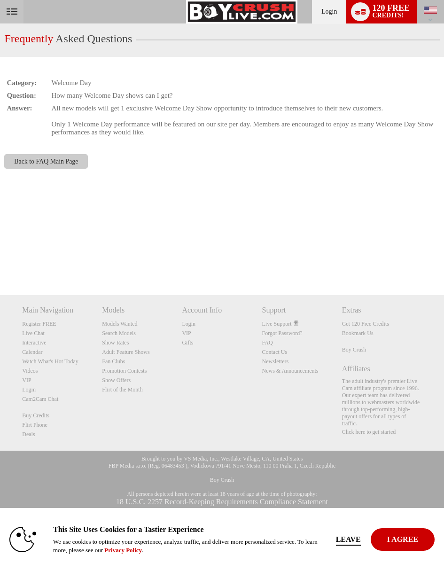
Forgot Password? (282, 333)
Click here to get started (369, 432)
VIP (26, 380)
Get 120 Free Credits (365, 324)
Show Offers (116, 380)
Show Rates (115, 342)
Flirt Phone (34, 425)
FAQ (267, 342)
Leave (348, 539)
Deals (28, 434)
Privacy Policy (123, 550)
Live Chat (33, 333)
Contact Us (275, 352)
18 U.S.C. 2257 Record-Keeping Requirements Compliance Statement (222, 502)
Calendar (32, 352)
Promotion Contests (124, 371)
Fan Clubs (113, 361)
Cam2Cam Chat (40, 399)
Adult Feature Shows (125, 352)
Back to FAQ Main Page (46, 161)
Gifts (187, 342)
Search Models (119, 333)
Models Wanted (119, 324)
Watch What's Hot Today (50, 361)
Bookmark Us (358, 333)
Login (329, 11)
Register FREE (39, 324)
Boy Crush (354, 349)
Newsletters (275, 361)
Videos (30, 371)
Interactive (34, 342)
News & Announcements (290, 371)
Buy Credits (35, 415)
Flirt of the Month (122, 389)
